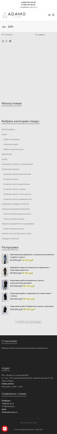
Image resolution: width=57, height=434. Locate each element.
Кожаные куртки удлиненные (16, 184)
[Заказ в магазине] (45, 34)
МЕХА (4, 134)
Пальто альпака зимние (13, 219)
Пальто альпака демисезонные (17, 214)
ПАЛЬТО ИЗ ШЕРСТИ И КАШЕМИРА (18, 224)
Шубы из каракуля (11, 139)
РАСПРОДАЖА (8, 129)
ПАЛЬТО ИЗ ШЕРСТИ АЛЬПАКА (16, 209)
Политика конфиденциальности (24, 429)
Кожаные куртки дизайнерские (17, 199)
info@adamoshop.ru (9, 412)
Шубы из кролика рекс (13, 149)
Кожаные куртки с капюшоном (17, 194)
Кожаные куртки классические (17, 174)
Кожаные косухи (10, 179)
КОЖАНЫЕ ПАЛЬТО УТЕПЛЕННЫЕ (17, 164)
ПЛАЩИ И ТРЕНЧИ (10, 239)
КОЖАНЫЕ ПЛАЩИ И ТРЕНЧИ (15, 204)
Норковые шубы (10, 144)
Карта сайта (39, 429)
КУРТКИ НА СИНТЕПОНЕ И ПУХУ (16, 234)
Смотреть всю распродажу (28, 322)
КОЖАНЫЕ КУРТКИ (10, 169)
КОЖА (4, 159)
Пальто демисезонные (13, 229)
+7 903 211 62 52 (28, 5)
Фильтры (9, 34)
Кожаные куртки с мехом (14, 189)
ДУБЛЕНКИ (7, 154)
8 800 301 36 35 (28, 2)
